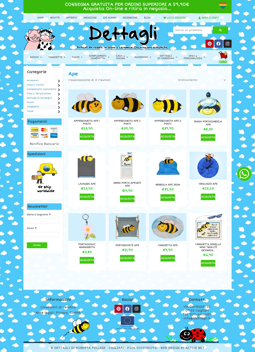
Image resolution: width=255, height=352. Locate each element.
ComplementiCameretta (99, 57)
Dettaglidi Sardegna (167, 57)
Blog (147, 17)
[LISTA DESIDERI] (165, 18)
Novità (55, 17)
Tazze (77, 57)
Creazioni (90, 17)
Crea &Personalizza (194, 57)
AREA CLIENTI (210, 17)
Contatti (196, 299)
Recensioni (130, 17)
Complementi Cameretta (41, 89)
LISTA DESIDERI (176, 17)
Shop (40, 17)
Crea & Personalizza (39, 93)
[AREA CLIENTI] (199, 18)
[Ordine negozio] (201, 80)
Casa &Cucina (122, 57)
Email (31, 228)
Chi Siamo (109, 17)
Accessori (142, 57)
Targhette (56, 57)
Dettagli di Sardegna (39, 98)
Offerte (71, 17)
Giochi (36, 57)
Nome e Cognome (38, 214)
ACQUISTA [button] (87, 136)
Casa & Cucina (35, 84)
